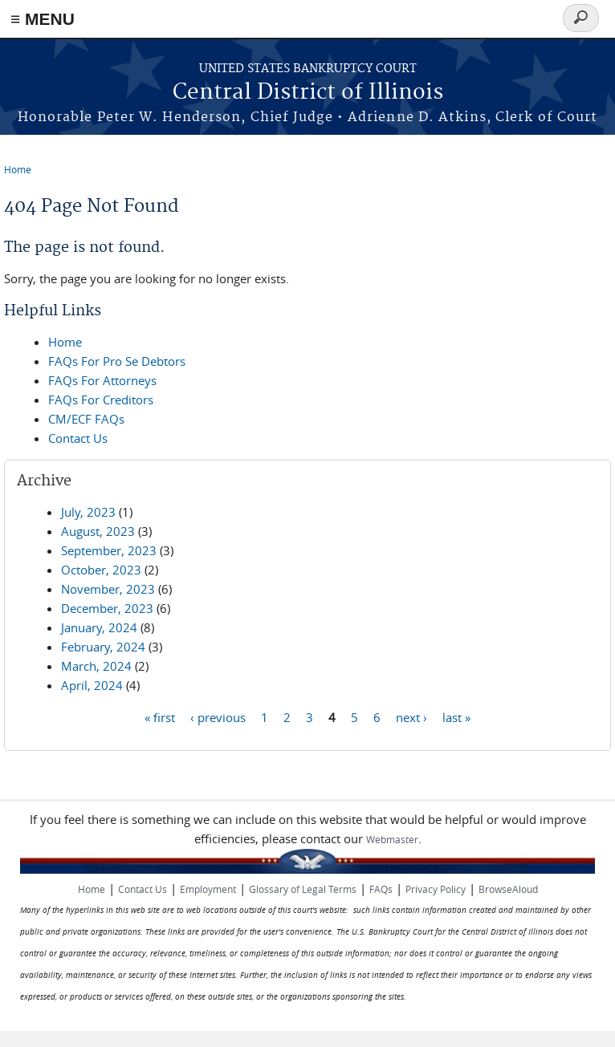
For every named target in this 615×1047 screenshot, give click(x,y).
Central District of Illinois (308, 92)
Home (17, 169)
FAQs (381, 889)
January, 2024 (99, 627)
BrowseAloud (508, 889)
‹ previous (218, 716)
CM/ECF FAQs (86, 419)
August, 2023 (98, 531)
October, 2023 (101, 570)
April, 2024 (92, 685)
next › (411, 716)
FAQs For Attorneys (102, 380)
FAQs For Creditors (100, 400)
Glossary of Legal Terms (302, 889)
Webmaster (392, 839)
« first (160, 716)
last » (456, 716)
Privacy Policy (435, 889)
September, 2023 (109, 550)
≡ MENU (42, 19)
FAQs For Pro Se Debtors (116, 361)
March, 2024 (96, 666)
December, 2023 (107, 608)
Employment (208, 889)
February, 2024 (103, 647)
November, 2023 (108, 589)
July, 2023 (88, 512)
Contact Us (78, 438)
